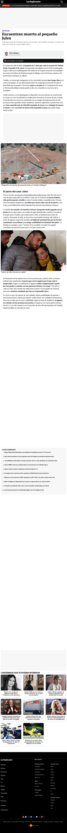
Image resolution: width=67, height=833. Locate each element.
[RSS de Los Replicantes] (23, 817)
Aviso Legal (15, 821)
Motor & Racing (38, 783)
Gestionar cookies (58, 821)
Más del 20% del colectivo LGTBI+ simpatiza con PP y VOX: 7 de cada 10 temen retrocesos (29, 477)
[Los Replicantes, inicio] (33, 2)
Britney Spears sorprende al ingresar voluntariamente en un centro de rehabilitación (56, 718)
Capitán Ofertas (39, 795)
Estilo (52, 805)
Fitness (52, 802)
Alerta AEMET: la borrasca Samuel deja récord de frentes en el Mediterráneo (26, 465)
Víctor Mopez (14, 53)
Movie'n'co (37, 777)
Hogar (52, 794)
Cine (2, 779)
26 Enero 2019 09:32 (14, 55)
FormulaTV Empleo (39, 769)
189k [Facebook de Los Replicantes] (28, 817)
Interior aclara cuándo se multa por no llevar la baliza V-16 (20, 469)
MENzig (52, 800)
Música (3, 786)
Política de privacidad (37, 821)
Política (3, 768)
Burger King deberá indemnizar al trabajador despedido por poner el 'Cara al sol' (27, 452)
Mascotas (53, 783)
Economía (4, 772)
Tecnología (4, 793)
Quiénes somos (7, 821)
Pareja (52, 774)
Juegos (3, 789)
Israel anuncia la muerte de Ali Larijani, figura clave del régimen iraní (24, 490)
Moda (52, 769)
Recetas (53, 785)
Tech (52, 808)
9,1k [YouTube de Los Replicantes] (38, 817)
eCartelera (37, 772)
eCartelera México (39, 774)
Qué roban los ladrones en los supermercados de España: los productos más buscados (29, 456)
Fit (51, 791)
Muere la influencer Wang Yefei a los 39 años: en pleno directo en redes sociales (27, 481)
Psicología (53, 788)
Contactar (28, 821)
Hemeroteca (4, 810)
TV (1, 782)
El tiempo (3, 801)
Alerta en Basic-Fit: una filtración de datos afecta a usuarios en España (33, 718)
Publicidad (21, 821)
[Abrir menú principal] (2, 2)
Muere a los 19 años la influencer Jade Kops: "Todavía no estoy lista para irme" (11, 693)
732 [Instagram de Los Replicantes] (44, 817)
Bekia (52, 766)
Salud (52, 780)
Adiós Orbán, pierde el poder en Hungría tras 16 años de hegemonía (11, 742)
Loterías (3, 805)
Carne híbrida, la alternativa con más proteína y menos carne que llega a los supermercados (30, 460)
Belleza (52, 772)
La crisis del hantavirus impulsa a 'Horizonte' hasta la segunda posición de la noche (31, 6)
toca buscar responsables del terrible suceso (31, 195)
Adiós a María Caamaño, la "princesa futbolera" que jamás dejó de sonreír (56, 693)
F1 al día (37, 786)
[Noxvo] (30, 825)
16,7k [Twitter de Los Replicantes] (33, 817)
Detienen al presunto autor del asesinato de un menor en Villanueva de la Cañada (33, 742)
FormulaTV (37, 766)
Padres (52, 777)
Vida (2, 796)
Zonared (37, 792)
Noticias (3, 765)
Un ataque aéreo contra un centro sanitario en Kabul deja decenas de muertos (26, 473)
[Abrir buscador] (62, 2)
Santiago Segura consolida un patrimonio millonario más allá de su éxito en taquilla (11, 718)
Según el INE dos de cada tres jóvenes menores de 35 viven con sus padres (33, 693)
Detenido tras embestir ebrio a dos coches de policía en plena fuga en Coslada (26, 486)
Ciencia (3, 775)
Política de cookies (48, 821)
